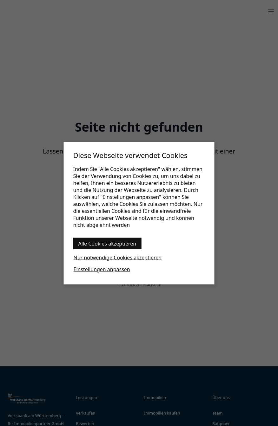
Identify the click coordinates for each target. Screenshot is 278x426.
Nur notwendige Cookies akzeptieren (118, 257)
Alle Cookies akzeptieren (107, 243)
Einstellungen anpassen (102, 268)
